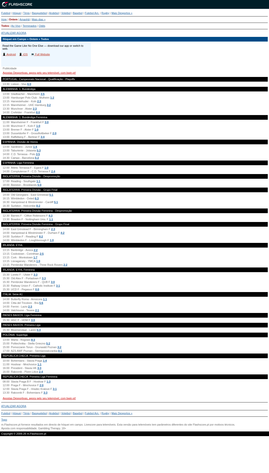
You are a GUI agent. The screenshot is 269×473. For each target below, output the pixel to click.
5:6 (41, 302)
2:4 (53, 171)
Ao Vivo (16, 25)
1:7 (35, 257)
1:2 (52, 97)
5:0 (39, 184)
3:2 (49, 104)
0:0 (37, 289)
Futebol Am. (92, 13)
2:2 (36, 250)
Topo (4, 419)
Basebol (78, 13)
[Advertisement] (134, 456)
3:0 (47, 122)
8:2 (38, 205)
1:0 (38, 125)
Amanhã (25, 19)
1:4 (35, 146)
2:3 (39, 101)
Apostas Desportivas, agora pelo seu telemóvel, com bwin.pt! (39, 72)
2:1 (37, 310)
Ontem (13, 19)
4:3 (51, 215)
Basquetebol (39, 13)
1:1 (38, 181)
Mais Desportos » (122, 13)
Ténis (26, 13)
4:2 (63, 232)
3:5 (43, 93)
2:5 (42, 253)
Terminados (30, 25)
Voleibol (66, 13)
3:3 (36, 274)
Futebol (5, 13)
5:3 (39, 150)
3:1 (58, 285)
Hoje (4, 19)
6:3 (37, 198)
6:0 (29, 84)
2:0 (54, 133)
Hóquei (17, 13)
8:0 (38, 112)
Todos (5, 25)
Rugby (105, 13)
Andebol (54, 13)
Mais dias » (39, 19)
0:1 (60, 350)
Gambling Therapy (49, 428)
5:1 (51, 194)
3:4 (42, 136)
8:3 (33, 339)
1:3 (49, 381)
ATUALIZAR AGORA (13, 32)
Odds (42, 25)
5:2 (37, 157)
